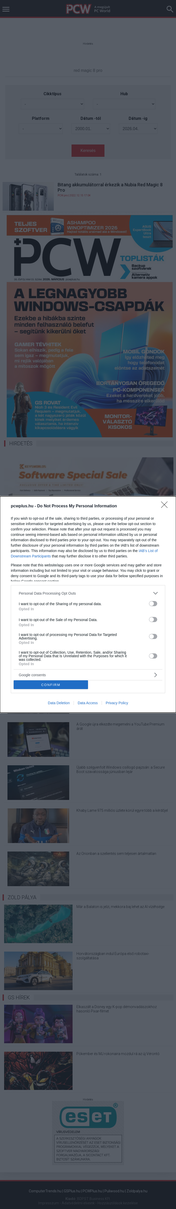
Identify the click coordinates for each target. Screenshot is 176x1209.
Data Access (88, 703)
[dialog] (88, 604)
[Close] (166, 506)
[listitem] (88, 593)
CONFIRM (50, 685)
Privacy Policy (117, 703)
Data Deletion (59, 703)
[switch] (153, 603)
